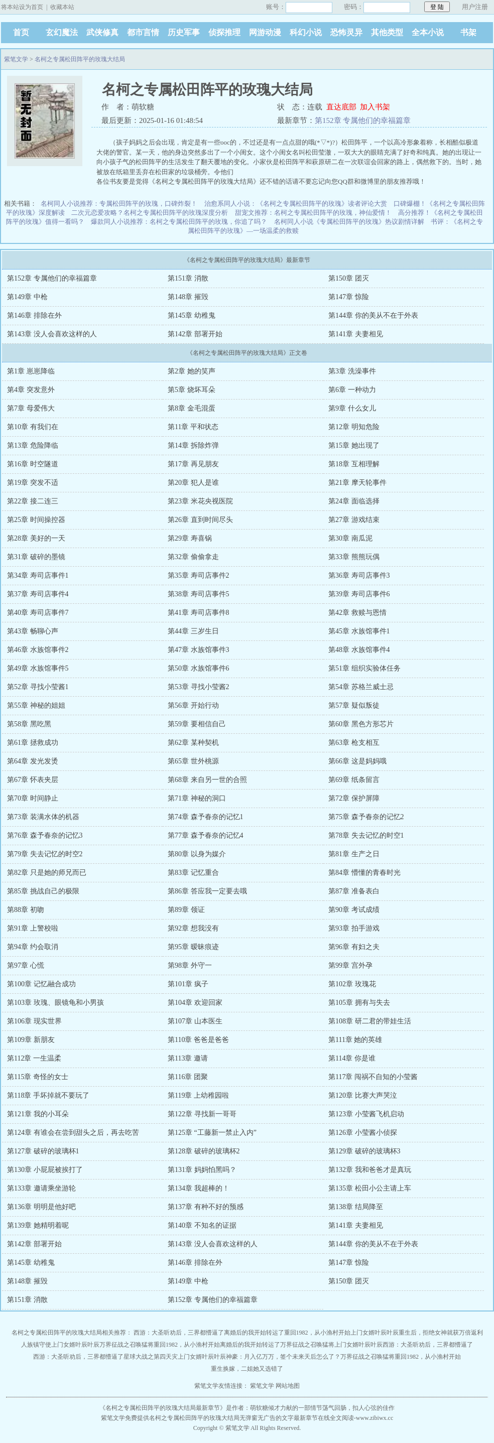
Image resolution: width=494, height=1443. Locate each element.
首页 (21, 32)
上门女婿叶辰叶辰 (374, 1332)
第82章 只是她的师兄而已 (46, 872)
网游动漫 (265, 32)
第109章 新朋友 (31, 1039)
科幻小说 (306, 32)
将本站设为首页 (22, 7)
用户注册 (475, 7)
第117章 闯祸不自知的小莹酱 (373, 1077)
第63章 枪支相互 (354, 742)
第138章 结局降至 (355, 1207)
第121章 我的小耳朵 (38, 1114)
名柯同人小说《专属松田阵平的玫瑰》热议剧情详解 (349, 221)
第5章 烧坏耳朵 (191, 389)
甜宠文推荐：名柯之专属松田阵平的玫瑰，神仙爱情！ (313, 212)
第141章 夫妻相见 (355, 334)
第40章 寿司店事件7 (38, 612)
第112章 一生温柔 (34, 1058)
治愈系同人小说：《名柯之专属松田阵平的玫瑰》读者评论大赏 (295, 203)
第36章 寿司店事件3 (359, 575)
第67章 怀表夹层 (32, 779)
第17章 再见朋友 (193, 464)
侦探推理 (224, 32)
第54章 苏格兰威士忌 (361, 687)
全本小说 (428, 32)
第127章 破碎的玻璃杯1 (43, 1151)
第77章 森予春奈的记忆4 (205, 835)
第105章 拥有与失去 (359, 1002)
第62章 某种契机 (193, 742)
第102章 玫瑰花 (352, 984)
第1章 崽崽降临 (31, 371)
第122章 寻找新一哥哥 (202, 1114)
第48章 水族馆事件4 (359, 649)
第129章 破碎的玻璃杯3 (364, 1151)
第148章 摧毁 (188, 297)
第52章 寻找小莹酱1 (38, 687)
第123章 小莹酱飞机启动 (366, 1114)
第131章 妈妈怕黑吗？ (202, 1169)
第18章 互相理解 (354, 464)
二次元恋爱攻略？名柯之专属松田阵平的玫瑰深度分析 (149, 212)
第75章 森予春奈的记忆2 (366, 817)
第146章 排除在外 (34, 315)
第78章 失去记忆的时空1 (366, 835)
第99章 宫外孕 (350, 965)
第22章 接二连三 (32, 501)
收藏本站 (62, 7)
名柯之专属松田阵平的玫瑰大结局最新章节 (162, 1407)
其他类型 (387, 32)
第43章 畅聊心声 (32, 631)
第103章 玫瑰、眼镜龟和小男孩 (55, 1002)
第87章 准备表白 (354, 891)
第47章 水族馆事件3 (198, 649)
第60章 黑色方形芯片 (361, 724)
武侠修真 (102, 32)
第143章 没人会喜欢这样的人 (52, 334)
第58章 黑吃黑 (29, 724)
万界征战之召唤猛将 (126, 1344)
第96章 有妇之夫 (354, 947)
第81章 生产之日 (354, 854)
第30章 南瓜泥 (350, 538)
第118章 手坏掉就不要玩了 (48, 1095)
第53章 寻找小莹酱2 (198, 687)
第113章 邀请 (188, 1058)
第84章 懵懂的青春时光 (364, 872)
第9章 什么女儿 (352, 408)
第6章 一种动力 (352, 389)
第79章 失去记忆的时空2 (45, 854)
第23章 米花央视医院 (200, 501)
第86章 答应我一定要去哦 (207, 891)
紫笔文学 (16, 59)
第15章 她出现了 (354, 445)
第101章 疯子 (188, 984)
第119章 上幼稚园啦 (198, 1095)
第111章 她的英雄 (355, 1039)
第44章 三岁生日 (193, 631)
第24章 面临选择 (354, 501)
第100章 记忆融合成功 (41, 984)
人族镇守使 (36, 1344)
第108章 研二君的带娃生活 (369, 1021)
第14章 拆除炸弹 (193, 445)
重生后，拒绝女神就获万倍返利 (441, 1332)
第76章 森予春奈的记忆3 (45, 835)
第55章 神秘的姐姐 (36, 705)
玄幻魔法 (62, 32)
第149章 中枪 (27, 297)
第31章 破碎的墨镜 (36, 557)
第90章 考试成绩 (354, 909)
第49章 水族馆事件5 (38, 668)
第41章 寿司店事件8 (198, 612)
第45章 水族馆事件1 (359, 631)
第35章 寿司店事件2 (198, 575)
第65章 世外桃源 (193, 761)
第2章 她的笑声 (191, 371)
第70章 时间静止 (32, 798)
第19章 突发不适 (32, 482)
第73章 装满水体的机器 (43, 817)
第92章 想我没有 (193, 928)
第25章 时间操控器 (36, 519)
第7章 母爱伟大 (31, 408)
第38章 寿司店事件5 (198, 594)
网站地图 (288, 1385)
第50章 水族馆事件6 (198, 668)
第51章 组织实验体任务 (364, 668)
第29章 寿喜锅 (190, 538)
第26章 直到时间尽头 (200, 519)
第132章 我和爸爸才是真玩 (369, 1169)
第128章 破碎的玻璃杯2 (204, 1151)
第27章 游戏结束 (354, 519)
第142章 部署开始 (195, 334)
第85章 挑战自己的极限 (43, 891)
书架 (468, 32)
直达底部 (341, 107)
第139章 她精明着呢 (38, 1225)
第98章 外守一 (190, 965)
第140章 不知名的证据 (202, 1225)
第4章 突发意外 (31, 389)
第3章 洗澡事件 (352, 371)
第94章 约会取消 (32, 947)
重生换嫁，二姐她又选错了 (247, 1368)
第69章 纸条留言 (354, 779)
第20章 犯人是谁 (193, 482)
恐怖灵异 (346, 32)
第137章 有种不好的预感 (205, 1207)
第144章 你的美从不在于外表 (373, 315)
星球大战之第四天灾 (151, 1356)
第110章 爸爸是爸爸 (198, 1039)
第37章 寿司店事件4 (38, 594)
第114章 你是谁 (352, 1058)
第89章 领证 (186, 909)
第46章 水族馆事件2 (38, 649)
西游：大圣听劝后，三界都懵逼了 (179, 1332)
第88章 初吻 (25, 909)
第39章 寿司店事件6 (359, 594)
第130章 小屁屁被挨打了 (45, 1169)
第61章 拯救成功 (32, 742)
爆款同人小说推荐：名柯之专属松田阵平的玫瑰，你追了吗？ (179, 221)
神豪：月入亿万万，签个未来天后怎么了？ (283, 1356)
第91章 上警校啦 (32, 928)
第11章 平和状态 (193, 427)
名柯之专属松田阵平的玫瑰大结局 (80, 59)
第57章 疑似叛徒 (354, 705)
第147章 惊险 (348, 297)
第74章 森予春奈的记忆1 (205, 817)
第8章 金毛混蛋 (191, 408)
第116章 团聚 (188, 1077)
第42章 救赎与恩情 (357, 612)
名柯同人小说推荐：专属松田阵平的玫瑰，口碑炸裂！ (119, 203)
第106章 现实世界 (34, 1021)
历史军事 (184, 32)
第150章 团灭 (348, 278)
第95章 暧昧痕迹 (193, 947)
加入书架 (375, 107)
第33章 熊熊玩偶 (354, 557)
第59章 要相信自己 (197, 724)
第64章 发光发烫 (32, 761)
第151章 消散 (188, 278)
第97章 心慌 (25, 965)
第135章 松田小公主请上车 (369, 1188)
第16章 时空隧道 (32, 464)
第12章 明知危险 (354, 427)
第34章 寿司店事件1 (38, 575)
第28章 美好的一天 (36, 538)
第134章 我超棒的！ (198, 1188)
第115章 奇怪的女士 (37, 1077)
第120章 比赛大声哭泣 (362, 1095)
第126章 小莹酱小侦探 (362, 1132)
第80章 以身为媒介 (197, 854)
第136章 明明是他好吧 (41, 1207)
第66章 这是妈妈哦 (357, 761)
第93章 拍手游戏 (354, 928)
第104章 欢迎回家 (195, 1002)
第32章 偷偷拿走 (193, 557)
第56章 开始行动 (193, 705)
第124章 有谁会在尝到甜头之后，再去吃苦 (73, 1132)
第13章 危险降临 (32, 445)
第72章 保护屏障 (354, 798)
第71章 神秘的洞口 (197, 798)
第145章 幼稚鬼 (191, 315)
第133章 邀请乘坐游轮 (41, 1188)
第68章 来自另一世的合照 (207, 779)
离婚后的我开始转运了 (254, 1332)
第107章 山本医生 (195, 1021)
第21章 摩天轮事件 (357, 482)
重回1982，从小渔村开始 (317, 1332)
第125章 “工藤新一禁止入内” (212, 1132)
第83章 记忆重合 (193, 872)
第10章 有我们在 (32, 427)
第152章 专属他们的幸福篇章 (363, 120)
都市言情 (143, 32)
